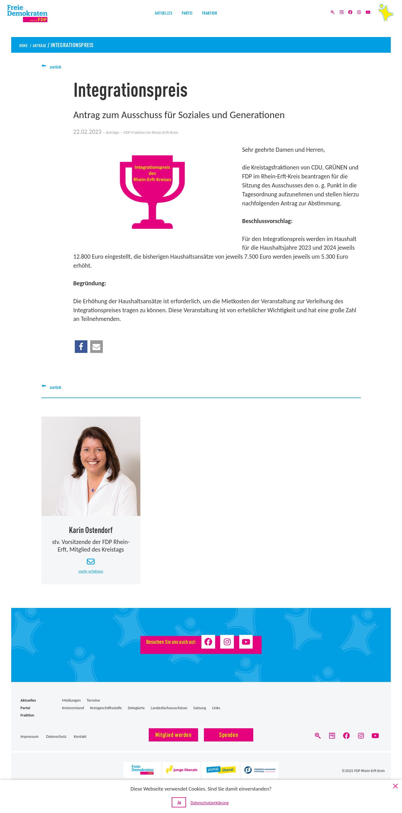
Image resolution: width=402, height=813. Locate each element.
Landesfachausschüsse (169, 714)
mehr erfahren (91, 576)
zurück (58, 66)
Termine (93, 707)
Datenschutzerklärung (212, 803)
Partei (187, 19)
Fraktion (220, 19)
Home (26, 45)
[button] (81, 346)
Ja (176, 803)
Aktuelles (152, 19)
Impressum (29, 743)
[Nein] (395, 785)
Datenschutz (56, 743)
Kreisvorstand (73, 714)
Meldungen (71, 707)
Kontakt (80, 743)
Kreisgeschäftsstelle (106, 714)
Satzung (199, 714)
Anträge (48, 45)
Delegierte (136, 714)
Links (216, 714)
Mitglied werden (173, 741)
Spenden (228, 741)
